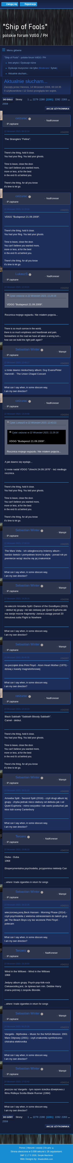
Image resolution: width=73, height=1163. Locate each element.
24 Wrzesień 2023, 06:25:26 (16, 1026)
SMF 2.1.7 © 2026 (28, 1155)
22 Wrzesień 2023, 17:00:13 (16, 543)
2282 (57, 99)
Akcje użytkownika (57, 109)
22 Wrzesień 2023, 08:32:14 (16, 131)
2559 (5, 103)
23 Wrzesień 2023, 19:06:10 (16, 849)
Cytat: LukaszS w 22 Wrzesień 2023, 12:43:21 (33, 423)
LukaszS (21, 274)
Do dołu (8, 99)
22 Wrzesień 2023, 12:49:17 (16, 362)
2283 (64, 99)
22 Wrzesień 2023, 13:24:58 (16, 414)
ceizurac (21, 118)
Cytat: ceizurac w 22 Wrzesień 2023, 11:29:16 (33, 296)
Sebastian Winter (27, 349)
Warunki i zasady (34, 1148)
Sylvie (54, 68)
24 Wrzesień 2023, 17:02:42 (16, 1081)
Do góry (8, 1117)
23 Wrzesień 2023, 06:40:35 (16, 657)
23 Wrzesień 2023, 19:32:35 (16, 905)
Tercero (20, 836)
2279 (35, 99)
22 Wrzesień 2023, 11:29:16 (16, 209)
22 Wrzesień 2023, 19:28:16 (16, 598)
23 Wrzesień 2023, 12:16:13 (16, 709)
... (31, 99)
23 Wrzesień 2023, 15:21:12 (16, 790)
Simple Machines (45, 1155)
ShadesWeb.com (45, 1159)
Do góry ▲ (49, 1148)
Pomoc (22, 1148)
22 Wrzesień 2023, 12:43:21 (16, 287)
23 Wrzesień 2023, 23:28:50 (16, 963)
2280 (42, 99)
